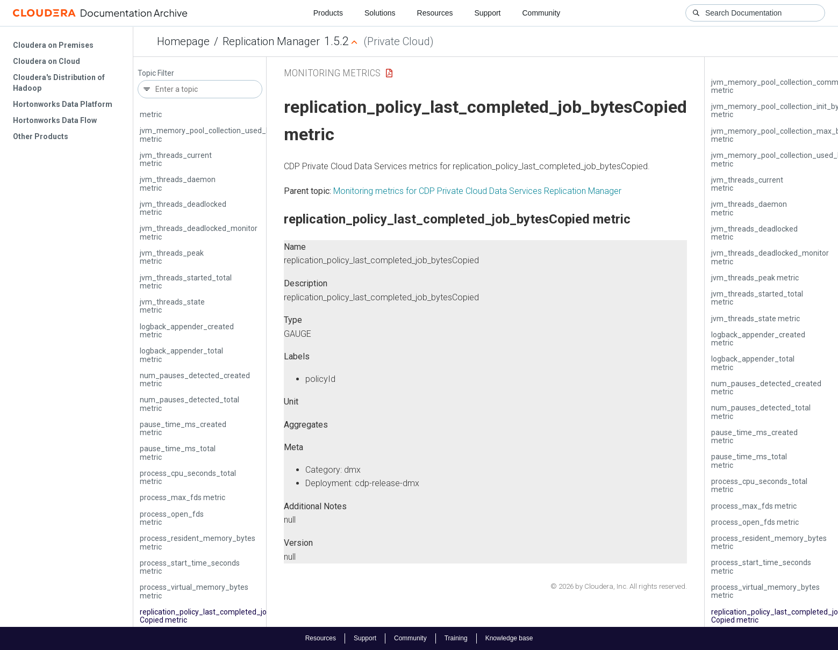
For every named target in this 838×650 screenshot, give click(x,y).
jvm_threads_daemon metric (178, 183)
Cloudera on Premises (53, 45)
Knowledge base (509, 638)
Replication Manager (271, 41)
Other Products (40, 136)
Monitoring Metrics (332, 73)
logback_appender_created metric (187, 330)
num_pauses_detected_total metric (189, 403)
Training (456, 638)
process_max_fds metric (182, 497)
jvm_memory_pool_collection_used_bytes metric (212, 134)
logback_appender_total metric (181, 354)
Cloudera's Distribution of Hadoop (59, 82)
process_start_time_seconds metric (190, 567)
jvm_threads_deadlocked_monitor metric (198, 232)
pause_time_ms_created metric (183, 428)
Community (541, 13)
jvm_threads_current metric (176, 159)
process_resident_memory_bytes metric (197, 542)
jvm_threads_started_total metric (186, 281)
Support (487, 13)
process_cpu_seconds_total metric (188, 477)
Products (328, 13)
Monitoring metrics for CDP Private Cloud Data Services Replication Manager (477, 191)
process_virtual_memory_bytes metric (194, 591)
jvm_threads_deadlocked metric (183, 208)
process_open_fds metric (172, 518)
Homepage (183, 41)
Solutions (380, 13)
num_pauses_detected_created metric (195, 379)
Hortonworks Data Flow (55, 120)
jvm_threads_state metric (172, 306)
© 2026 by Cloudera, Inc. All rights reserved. (618, 586)
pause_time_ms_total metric (178, 452)
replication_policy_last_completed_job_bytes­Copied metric (218, 616)
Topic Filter (156, 73)
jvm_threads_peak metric (172, 257)
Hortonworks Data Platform (62, 104)
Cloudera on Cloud (46, 61)
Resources (435, 13)
